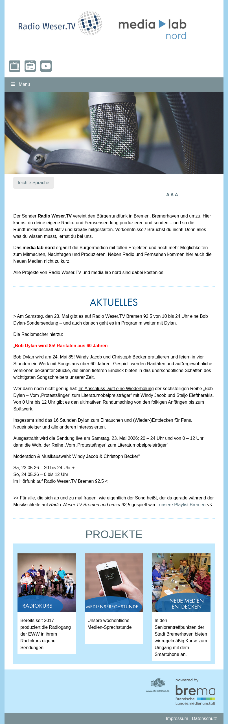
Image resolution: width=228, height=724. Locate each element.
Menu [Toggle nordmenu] (20, 84)
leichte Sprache (33, 182)
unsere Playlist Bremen (182, 504)
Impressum (177, 718)
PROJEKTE (114, 534)
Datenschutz (204, 718)
